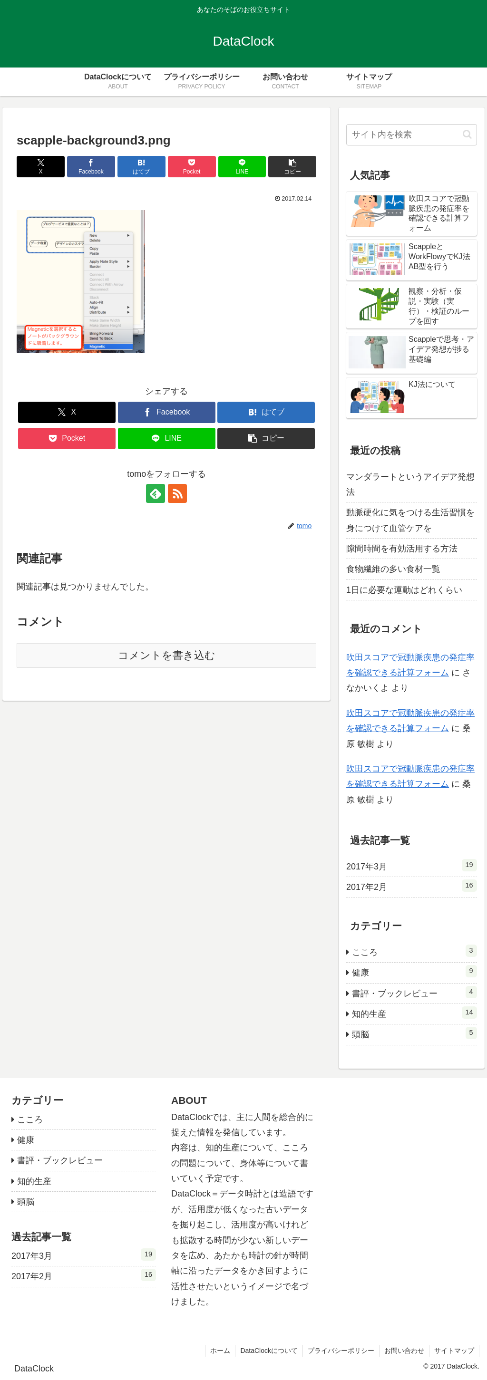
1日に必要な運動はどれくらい (404, 590)
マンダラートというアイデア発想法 (410, 484)
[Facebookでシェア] (91, 166)
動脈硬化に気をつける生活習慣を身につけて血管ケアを (410, 520)
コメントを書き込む (166, 655)
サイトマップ (454, 1350)
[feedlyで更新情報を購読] (155, 493)
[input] (411, 134)
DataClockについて (269, 1350)
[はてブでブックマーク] (141, 166)
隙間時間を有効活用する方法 (402, 548)
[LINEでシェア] (242, 166)
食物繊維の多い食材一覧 (393, 569)
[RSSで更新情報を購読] (177, 493)
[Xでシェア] (41, 166)
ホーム (220, 1350)
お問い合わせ (404, 1350)
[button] (292, 166)
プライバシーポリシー (341, 1350)
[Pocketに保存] (192, 166)
